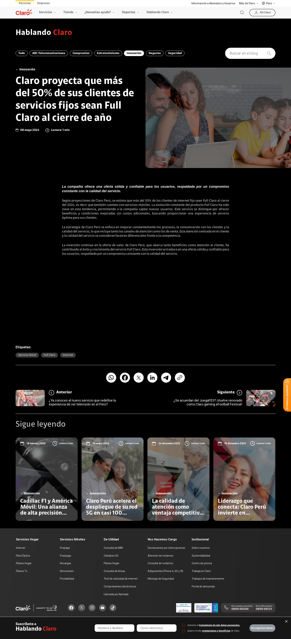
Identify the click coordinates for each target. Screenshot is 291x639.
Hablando (44, 33)
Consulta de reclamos (160, 563)
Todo (21, 53)
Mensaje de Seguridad (161, 578)
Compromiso (81, 53)
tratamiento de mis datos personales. (219, 625)
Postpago (65, 555)
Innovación (134, 53)
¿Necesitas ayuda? (97, 12)
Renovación (67, 571)
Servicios (45, 12)
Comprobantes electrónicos (120, 586)
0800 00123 (264, 609)
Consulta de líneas (114, 571)
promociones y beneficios (216, 631)
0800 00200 (240, 609)
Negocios (155, 53)
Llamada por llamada (116, 594)
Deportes (128, 12)
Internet (68, 355)
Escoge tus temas (262, 628)
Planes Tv (21, 571)
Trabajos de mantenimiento (208, 578)
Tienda (68, 12)
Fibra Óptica (23, 555)
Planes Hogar (24, 563)
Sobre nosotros (201, 547)
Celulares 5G (111, 555)
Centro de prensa (202, 563)
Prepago (65, 547)
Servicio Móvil (27, 355)
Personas (25, 3)
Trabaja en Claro (201, 571)
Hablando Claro (157, 12)
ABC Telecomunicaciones (48, 53)
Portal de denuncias (203, 586)
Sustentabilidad (201, 555)
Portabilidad (67, 578)
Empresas (43, 3)
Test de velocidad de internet (121, 578)
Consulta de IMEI (113, 547)
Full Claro (49, 355)
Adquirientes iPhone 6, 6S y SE (165, 571)
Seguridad (175, 53)
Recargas (65, 563)
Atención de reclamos (160, 555)
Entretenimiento (108, 53)
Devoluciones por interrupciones (166, 547)
